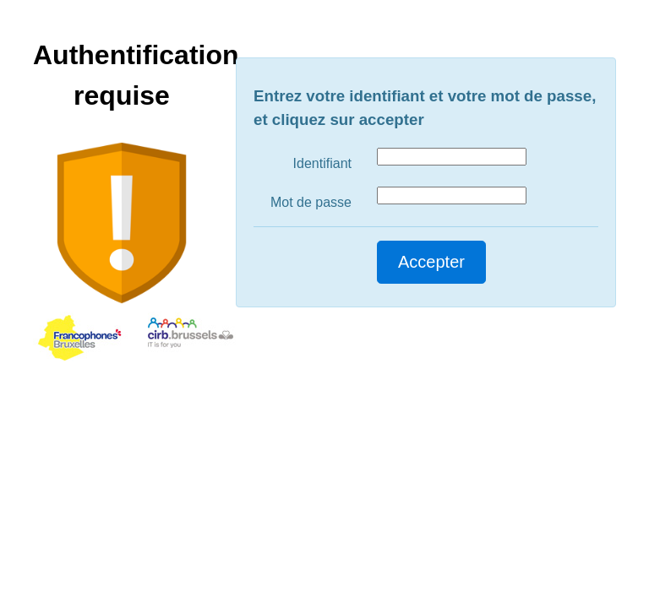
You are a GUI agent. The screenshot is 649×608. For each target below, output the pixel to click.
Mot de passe (311, 202)
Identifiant (322, 163)
